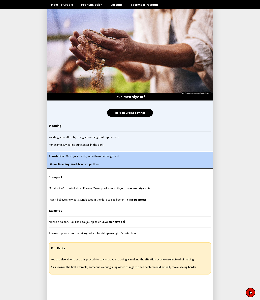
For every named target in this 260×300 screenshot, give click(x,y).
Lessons (116, 4)
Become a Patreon (144, 4)
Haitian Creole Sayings (130, 113)
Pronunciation (91, 4)
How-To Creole (62, 4)
